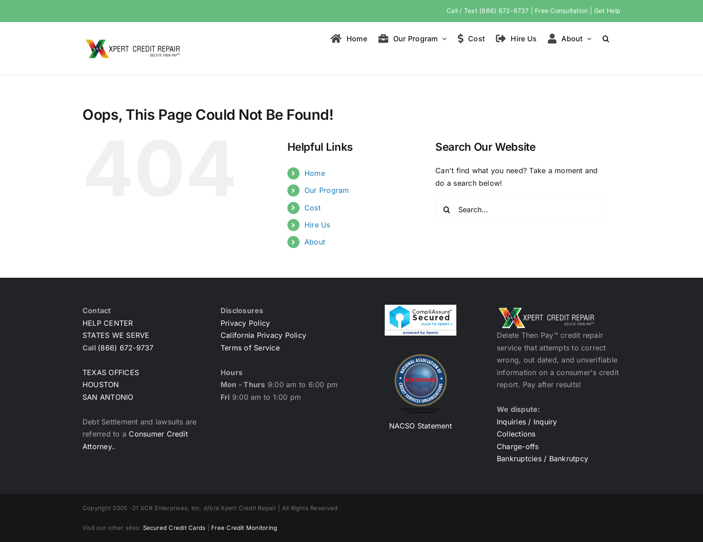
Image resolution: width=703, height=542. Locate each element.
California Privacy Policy (263, 335)
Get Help (607, 10)
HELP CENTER (107, 323)
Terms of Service (250, 347)
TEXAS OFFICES (110, 372)
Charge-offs (518, 446)
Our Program (326, 190)
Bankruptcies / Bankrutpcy (542, 458)
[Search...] (520, 209)
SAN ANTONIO (108, 397)
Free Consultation (561, 10)
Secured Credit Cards (174, 527)
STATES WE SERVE (116, 335)
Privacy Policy (245, 323)
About (314, 241)
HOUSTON (100, 384)
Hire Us (317, 224)
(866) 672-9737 (504, 10)
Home (314, 173)
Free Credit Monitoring (244, 527)
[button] (606, 37)
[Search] (446, 209)
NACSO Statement (420, 425)
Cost (312, 207)
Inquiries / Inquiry (527, 421)
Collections (516, 433)
